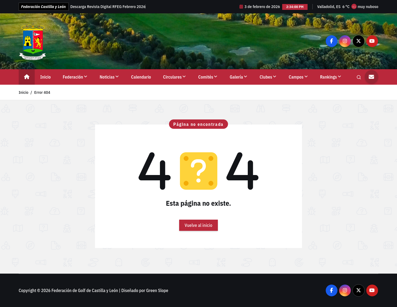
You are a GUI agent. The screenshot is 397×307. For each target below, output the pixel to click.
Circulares (172, 77)
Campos (296, 77)
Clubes (266, 77)
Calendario (141, 77)
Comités (205, 77)
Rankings (328, 77)
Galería (236, 77)
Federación (73, 77)
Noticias (107, 77)
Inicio (45, 77)
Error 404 (42, 92)
